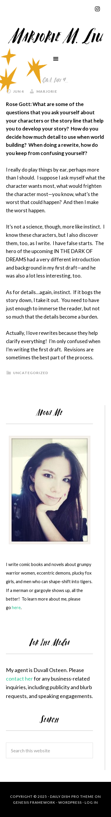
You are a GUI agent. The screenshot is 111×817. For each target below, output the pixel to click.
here (16, 607)
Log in (91, 802)
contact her (19, 678)
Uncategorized (30, 373)
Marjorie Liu (55, 35)
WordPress (70, 802)
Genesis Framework (34, 802)
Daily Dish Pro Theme (72, 796)
